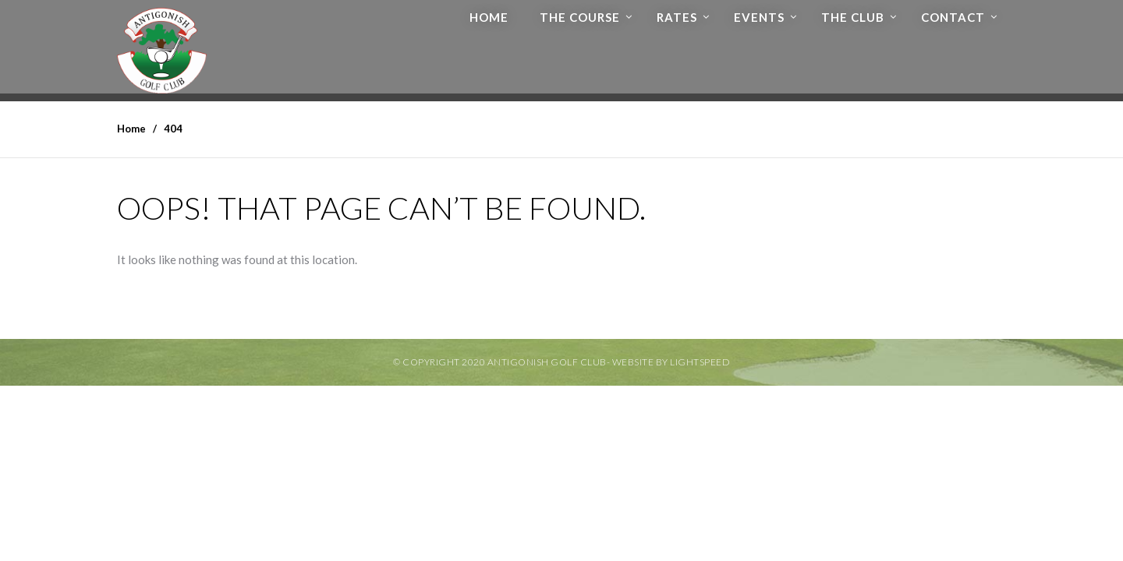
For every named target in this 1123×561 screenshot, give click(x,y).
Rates (677, 17)
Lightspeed (700, 362)
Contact (953, 17)
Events (759, 17)
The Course (580, 17)
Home (488, 17)
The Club (852, 17)
